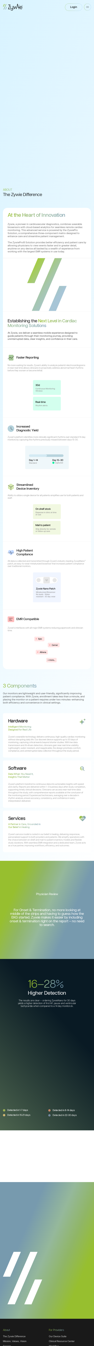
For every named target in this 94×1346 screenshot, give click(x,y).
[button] (87, 7)
